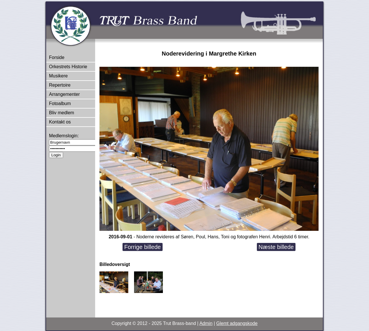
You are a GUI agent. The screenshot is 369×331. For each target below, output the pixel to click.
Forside (56, 57)
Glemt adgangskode (236, 323)
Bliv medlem (61, 112)
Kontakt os (60, 121)
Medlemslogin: (64, 135)
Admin (205, 323)
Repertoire (60, 85)
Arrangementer (64, 94)
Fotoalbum (60, 103)
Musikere (58, 75)
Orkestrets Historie (68, 66)
